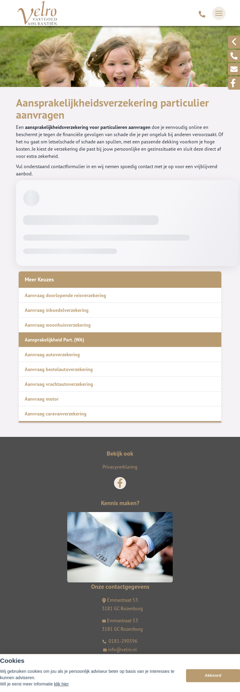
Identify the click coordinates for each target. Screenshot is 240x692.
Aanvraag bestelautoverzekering (59, 369)
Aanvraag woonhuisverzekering (58, 325)
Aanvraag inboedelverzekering (57, 310)
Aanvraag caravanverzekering (56, 414)
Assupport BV (52, 659)
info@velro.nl (120, 649)
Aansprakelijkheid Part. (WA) (54, 340)
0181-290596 (120, 641)
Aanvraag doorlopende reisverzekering (65, 295)
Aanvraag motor (42, 399)
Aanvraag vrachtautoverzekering (59, 384)
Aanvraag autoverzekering (52, 354)
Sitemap (23, 668)
